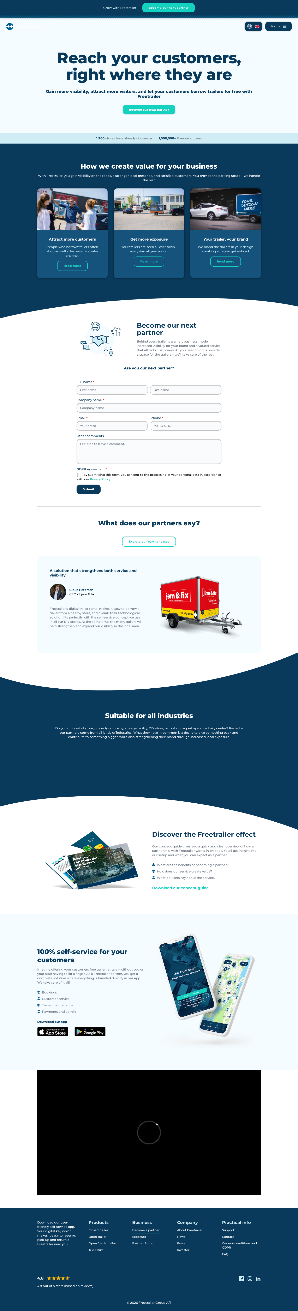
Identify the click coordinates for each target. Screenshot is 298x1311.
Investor (183, 1250)
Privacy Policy (100, 479)
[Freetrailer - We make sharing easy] (23, 26)
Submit (88, 489)
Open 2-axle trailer (102, 1243)
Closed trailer (98, 1230)
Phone (157, 418)
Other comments (90, 436)
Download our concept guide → (182, 888)
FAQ (225, 1254)
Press (181, 1243)
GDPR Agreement (92, 469)
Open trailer (98, 1237)
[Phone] (186, 426)
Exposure (139, 1237)
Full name (85, 382)
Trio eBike (96, 1250)
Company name (90, 400)
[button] (253, 26)
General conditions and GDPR (239, 1245)
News (181, 1237)
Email (82, 418)
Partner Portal (142, 1243)
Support (228, 1230)
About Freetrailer (190, 1230)
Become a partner (146, 1230)
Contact (228, 1237)
